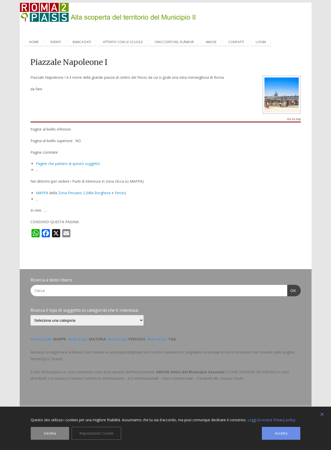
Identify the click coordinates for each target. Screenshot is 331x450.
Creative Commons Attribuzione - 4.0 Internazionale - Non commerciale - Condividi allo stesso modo (156, 378)
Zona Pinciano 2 (71, 192)
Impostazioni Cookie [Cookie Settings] (96, 433)
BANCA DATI (82, 42)
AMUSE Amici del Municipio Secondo (190, 371)
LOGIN (261, 42)
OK (291, 290)
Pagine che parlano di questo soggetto (68, 163)
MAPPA (42, 192)
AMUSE (211, 42)
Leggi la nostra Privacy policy (271, 419)
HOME (34, 42)
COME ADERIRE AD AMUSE (251, 371)
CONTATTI (236, 42)
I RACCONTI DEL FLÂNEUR (174, 42)
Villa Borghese (99, 192)
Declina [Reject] (50, 433)
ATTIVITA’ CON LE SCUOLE (123, 42)
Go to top (294, 119)
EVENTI (55, 42)
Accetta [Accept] (281, 433)
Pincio (120, 192)
